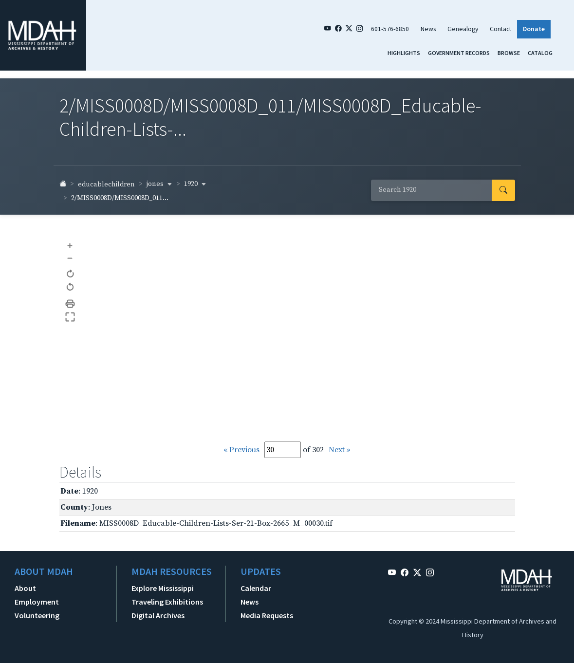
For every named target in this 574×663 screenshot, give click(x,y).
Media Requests (267, 615)
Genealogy (462, 29)
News (428, 29)
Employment (37, 602)
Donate (534, 29)
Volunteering (37, 615)
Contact (500, 29)
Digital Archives (158, 615)
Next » (340, 450)
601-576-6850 (390, 29)
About (25, 588)
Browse (509, 52)
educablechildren (106, 184)
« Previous (241, 450)
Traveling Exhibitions (167, 602)
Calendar (256, 588)
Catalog (540, 52)
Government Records (459, 52)
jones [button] (159, 184)
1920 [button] (195, 184)
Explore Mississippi (162, 588)
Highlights (404, 52)
